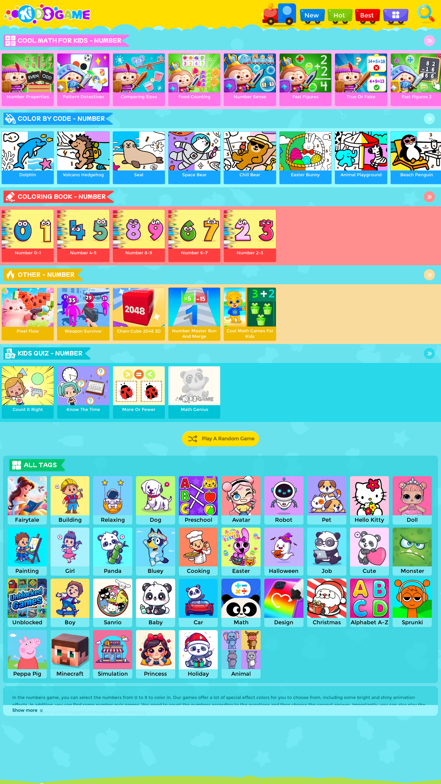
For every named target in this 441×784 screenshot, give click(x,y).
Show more (28, 710)
